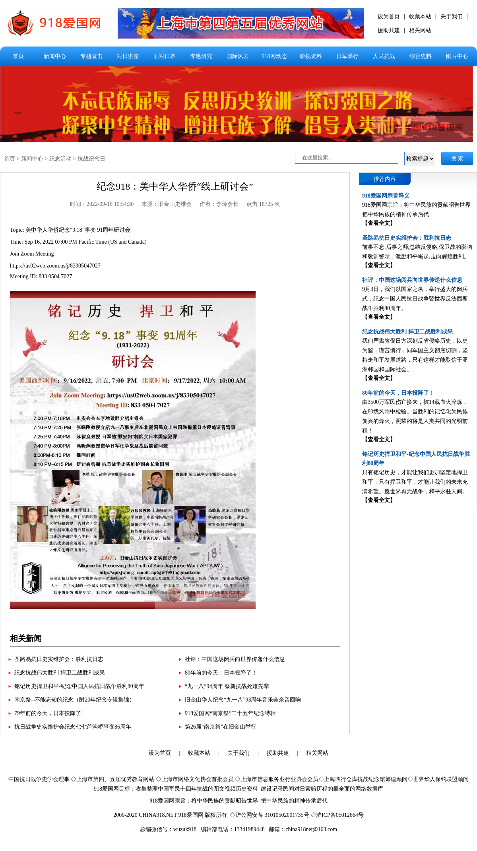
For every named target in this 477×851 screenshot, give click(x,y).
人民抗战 (384, 56)
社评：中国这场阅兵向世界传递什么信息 (235, 659)
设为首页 (389, 16)
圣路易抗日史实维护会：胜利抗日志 (58, 659)
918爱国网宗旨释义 (385, 196)
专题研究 (201, 56)
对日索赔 (128, 56)
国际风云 (238, 56)
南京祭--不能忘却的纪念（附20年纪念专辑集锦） (74, 700)
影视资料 (311, 56)
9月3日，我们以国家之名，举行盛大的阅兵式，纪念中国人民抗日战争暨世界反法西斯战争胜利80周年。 (415, 298)
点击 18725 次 (263, 204)
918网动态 (274, 56)
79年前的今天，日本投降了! (48, 713)
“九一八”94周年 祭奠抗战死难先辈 (227, 686)
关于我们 (451, 16)
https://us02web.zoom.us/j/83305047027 (55, 266)
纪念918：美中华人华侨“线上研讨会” (175, 186)
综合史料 (420, 56)
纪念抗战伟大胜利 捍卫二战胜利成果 (59, 673)
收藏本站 (420, 16)
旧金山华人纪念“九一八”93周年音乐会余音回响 (243, 700)
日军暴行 (347, 56)
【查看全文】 (379, 223)
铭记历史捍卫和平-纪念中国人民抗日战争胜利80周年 (79, 686)
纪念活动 (60, 159)
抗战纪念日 (91, 159)
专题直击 (91, 56)
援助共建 (389, 30)
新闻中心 (55, 56)
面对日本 (164, 56)
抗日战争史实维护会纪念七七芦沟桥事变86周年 (72, 727)
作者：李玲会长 (219, 204)
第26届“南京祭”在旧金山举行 (220, 727)
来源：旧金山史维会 (167, 204)
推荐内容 (385, 179)
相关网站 (420, 30)
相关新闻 (26, 638)
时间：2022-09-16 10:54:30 (102, 204)
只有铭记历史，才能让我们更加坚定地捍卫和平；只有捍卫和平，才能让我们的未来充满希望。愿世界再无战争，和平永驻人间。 (415, 481)
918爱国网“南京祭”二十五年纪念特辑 (230, 713)
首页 (18, 56)
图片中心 (457, 56)
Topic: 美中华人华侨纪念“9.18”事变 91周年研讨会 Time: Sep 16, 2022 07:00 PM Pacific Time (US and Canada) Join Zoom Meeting (78, 242)
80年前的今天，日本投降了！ (221, 673)
